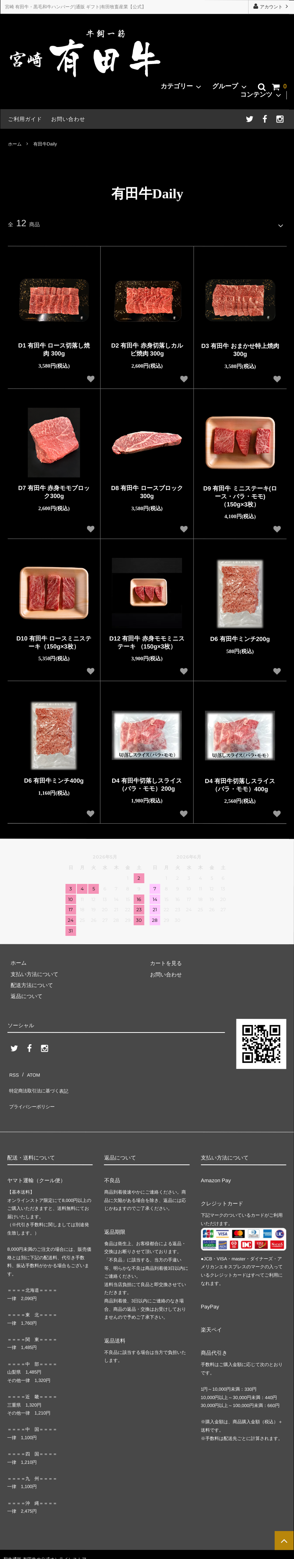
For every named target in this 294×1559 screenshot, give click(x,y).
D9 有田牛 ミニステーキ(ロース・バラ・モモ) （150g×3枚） (240, 494)
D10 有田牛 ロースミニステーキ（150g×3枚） (53, 639)
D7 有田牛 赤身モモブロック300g (54, 489)
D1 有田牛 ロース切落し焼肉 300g (54, 347)
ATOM (29, 1070)
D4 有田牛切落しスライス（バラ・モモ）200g (147, 781)
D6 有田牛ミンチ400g (53, 777)
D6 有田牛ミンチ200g (240, 636)
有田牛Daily (45, 143)
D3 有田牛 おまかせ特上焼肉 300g (240, 347)
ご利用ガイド (25, 119)
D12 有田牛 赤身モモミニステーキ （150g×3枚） (147, 639)
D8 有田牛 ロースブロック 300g (147, 489)
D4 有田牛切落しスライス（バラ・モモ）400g (240, 782)
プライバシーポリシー (34, 1092)
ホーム (15, 143)
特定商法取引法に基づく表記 (42, 1081)
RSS (13, 1070)
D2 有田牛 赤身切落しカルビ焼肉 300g (147, 347)
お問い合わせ (68, 119)
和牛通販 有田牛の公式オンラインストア (44, 1542)
